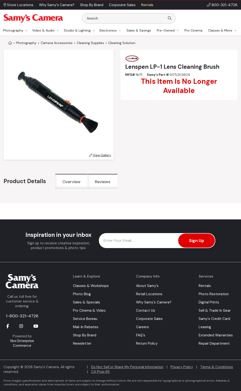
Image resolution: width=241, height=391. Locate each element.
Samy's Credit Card (214, 318)
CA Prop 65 (100, 371)
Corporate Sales (149, 318)
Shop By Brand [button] (91, 5)
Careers (142, 327)
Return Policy (146, 343)
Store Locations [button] (18, 5)
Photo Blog (82, 294)
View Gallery (100, 155)
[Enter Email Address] (157, 240)
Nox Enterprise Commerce (22, 343)
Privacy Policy (182, 367)
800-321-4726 (224, 4)
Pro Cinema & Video (89, 310)
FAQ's (140, 335)
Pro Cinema (193, 30)
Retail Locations (149, 294)
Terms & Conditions (216, 367)
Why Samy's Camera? (153, 302)
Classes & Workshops (91, 285)
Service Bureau (85, 318)
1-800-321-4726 (22, 316)
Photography (13, 30)
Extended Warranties (216, 335)
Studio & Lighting (77, 30)
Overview (71, 182)
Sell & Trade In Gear (215, 310)
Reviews (102, 182)
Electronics (108, 30)
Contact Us (145, 310)
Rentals (205, 285)
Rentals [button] (147, 5)
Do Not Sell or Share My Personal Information (127, 367)
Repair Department (214, 343)
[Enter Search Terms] (125, 18)
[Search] (169, 18)
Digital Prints (209, 302)
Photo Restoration (214, 294)
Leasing (205, 327)
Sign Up (196, 240)
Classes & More (220, 30)
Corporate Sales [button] (122, 5)
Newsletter (82, 343)
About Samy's (147, 285)
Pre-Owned (166, 30)
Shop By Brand (84, 335)
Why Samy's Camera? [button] (56, 5)
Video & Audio (43, 30)
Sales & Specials (86, 302)
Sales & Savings (139, 30)
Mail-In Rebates (85, 327)
